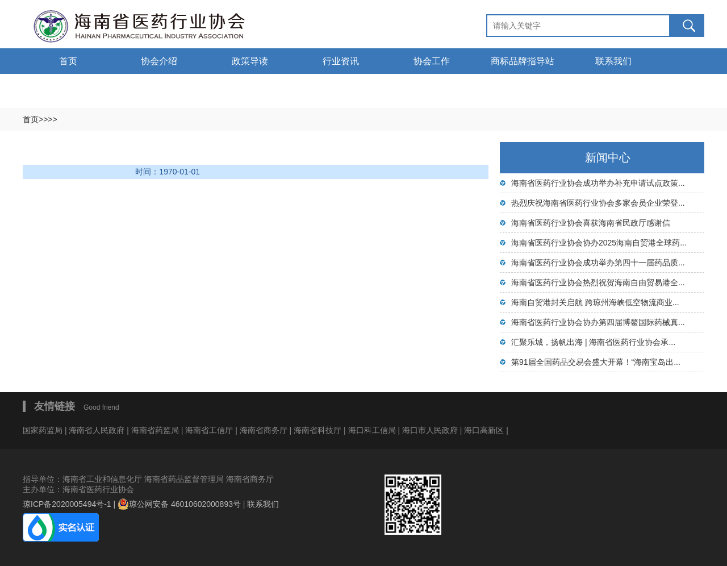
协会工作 (431, 61)
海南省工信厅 (210, 430)
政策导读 (250, 61)
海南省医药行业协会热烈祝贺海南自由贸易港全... (598, 282)
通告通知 (68, 86)
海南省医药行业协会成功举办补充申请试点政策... (598, 183)
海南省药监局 (156, 430)
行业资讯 (341, 61)
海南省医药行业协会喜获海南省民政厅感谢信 (590, 222)
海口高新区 (485, 430)
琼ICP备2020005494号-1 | (70, 504)
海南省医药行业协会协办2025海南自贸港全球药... (599, 242)
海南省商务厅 (265, 430)
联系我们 (613, 61)
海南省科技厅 (319, 430)
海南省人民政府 (96, 430)
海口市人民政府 (431, 430)
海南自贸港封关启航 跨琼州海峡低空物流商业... (595, 302)
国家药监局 (44, 430)
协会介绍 (159, 61)
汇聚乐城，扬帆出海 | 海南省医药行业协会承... (593, 342)
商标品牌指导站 (522, 61)
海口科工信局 (372, 430)
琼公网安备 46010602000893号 (179, 504)
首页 (68, 61)
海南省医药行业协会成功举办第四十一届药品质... (598, 262)
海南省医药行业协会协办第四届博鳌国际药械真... (598, 322)
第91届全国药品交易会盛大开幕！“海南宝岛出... (595, 362)
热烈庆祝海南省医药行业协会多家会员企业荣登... (598, 202)
